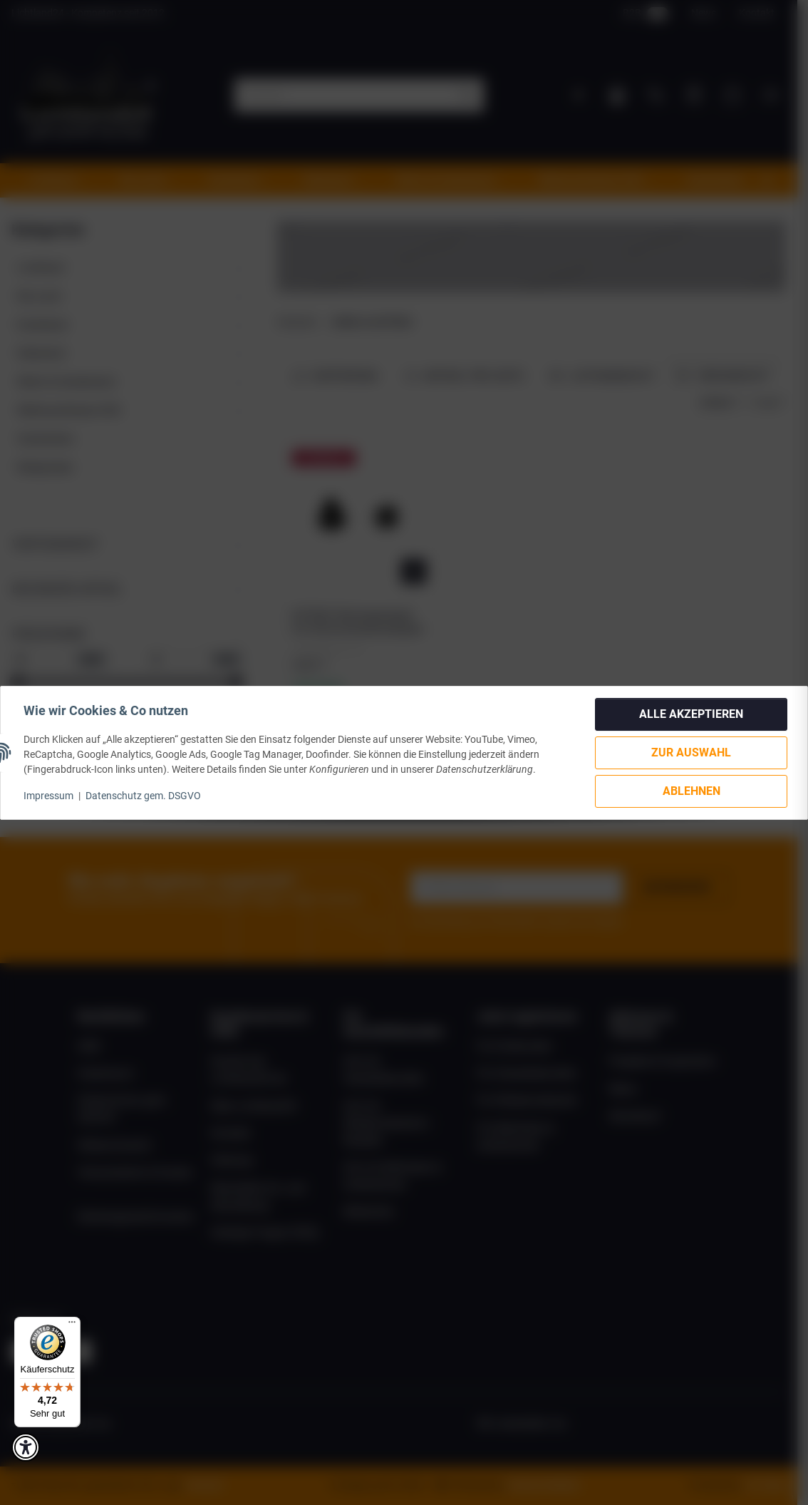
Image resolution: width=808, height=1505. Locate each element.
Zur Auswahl (691, 752)
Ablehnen (691, 791)
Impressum (48, 795)
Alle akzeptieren (691, 714)
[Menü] (72, 1325)
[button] (25, 1447)
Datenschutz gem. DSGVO (143, 795)
